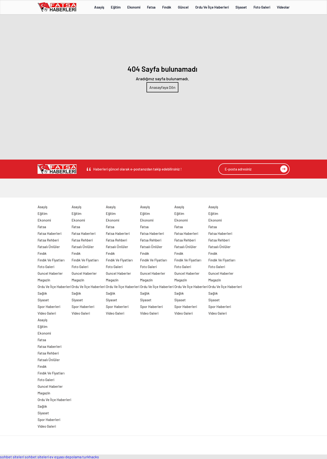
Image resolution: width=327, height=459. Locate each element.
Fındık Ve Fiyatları (51, 260)
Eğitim (116, 7)
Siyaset (241, 7)
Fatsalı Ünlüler (49, 247)
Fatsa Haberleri (49, 233)
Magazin (44, 280)
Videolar (283, 7)
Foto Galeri (262, 7)
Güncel (183, 7)
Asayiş (99, 7)
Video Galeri (47, 313)
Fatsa (151, 7)
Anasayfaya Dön (162, 87)
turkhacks (90, 456)
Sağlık (42, 293)
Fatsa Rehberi (48, 240)
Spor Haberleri (49, 306)
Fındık (166, 7)
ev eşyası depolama (65, 456)
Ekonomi (133, 7)
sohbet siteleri (12, 456)
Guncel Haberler (50, 273)
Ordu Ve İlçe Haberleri (212, 7)
